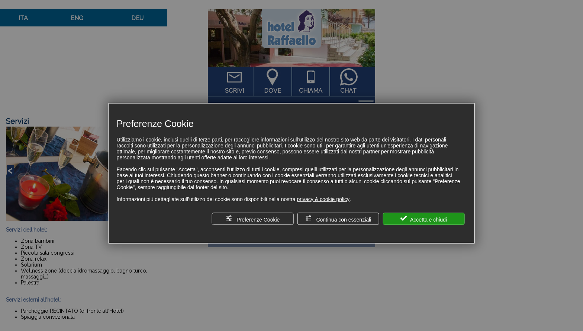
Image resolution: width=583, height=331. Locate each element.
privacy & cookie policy (323, 199)
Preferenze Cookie (252, 219)
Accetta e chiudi (423, 219)
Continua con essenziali (338, 219)
